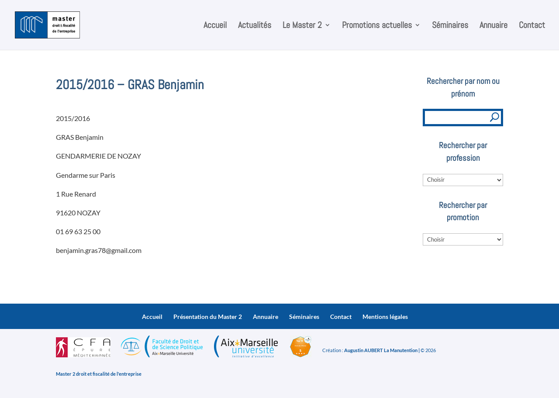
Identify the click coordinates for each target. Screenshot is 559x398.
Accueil (215, 26)
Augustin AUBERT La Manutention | (382, 350)
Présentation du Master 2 (207, 316)
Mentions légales (385, 316)
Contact (532, 26)
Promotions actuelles (377, 26)
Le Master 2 (302, 26)
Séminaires (450, 26)
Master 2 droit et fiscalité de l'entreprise (98, 374)
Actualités (254, 26)
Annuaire (493, 26)
